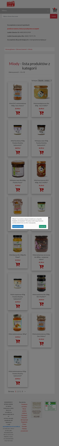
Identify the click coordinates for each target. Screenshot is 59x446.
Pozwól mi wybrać (18, 226)
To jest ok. (43, 226)
